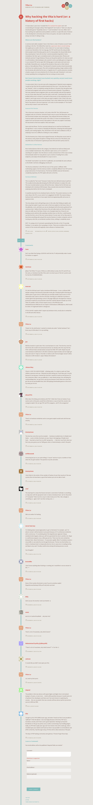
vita (31, 233)
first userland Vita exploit (54, 26)
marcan (28, 286)
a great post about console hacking (60, 46)
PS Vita (44, 231)
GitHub (27, 799)
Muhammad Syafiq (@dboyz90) (36, 643)
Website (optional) (32, 774)
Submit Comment (33, 789)
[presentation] (38, 783)
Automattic (36, 802)
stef (26, 489)
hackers (61, 231)
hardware (66, 231)
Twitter (27, 797)
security (27, 233)
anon (27, 612)
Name (29, 760)
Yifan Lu (28, 5)
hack (57, 231)
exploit (54, 231)
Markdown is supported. (33, 758)
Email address (31, 767)
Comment (30, 750)
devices (50, 231)
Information (38, 231)
